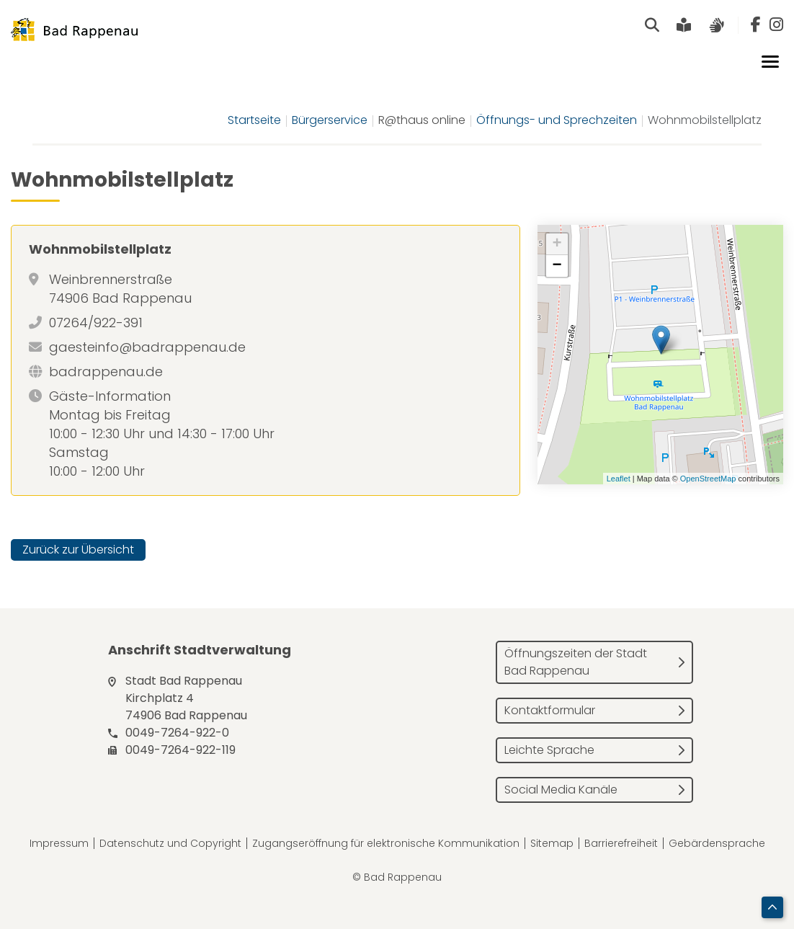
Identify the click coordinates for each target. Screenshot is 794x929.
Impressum (59, 843)
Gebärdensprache (717, 843)
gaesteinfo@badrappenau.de (147, 347)
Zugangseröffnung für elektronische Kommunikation (385, 843)
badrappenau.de (106, 372)
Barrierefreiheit (621, 843)
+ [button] (557, 244)
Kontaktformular (549, 710)
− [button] (557, 266)
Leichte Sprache (549, 750)
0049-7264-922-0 (177, 732)
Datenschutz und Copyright (170, 843)
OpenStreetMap (708, 478)
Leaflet (618, 478)
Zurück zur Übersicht (78, 549)
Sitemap (552, 843)
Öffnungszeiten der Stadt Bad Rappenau (575, 662)
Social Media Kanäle (560, 789)
